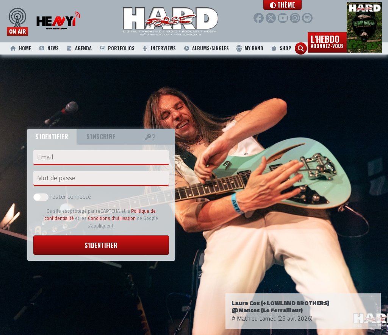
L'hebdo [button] (327, 41)
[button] (297, 5)
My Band (249, 48)
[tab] (150, 137)
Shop (280, 48)
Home (20, 48)
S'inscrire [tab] (101, 136)
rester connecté (62, 196)
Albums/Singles (206, 48)
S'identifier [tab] (51, 136)
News (48, 48)
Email (45, 157)
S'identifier (100, 245)
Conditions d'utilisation (112, 218)
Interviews (158, 48)
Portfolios (116, 48)
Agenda (78, 48)
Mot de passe (56, 178)
